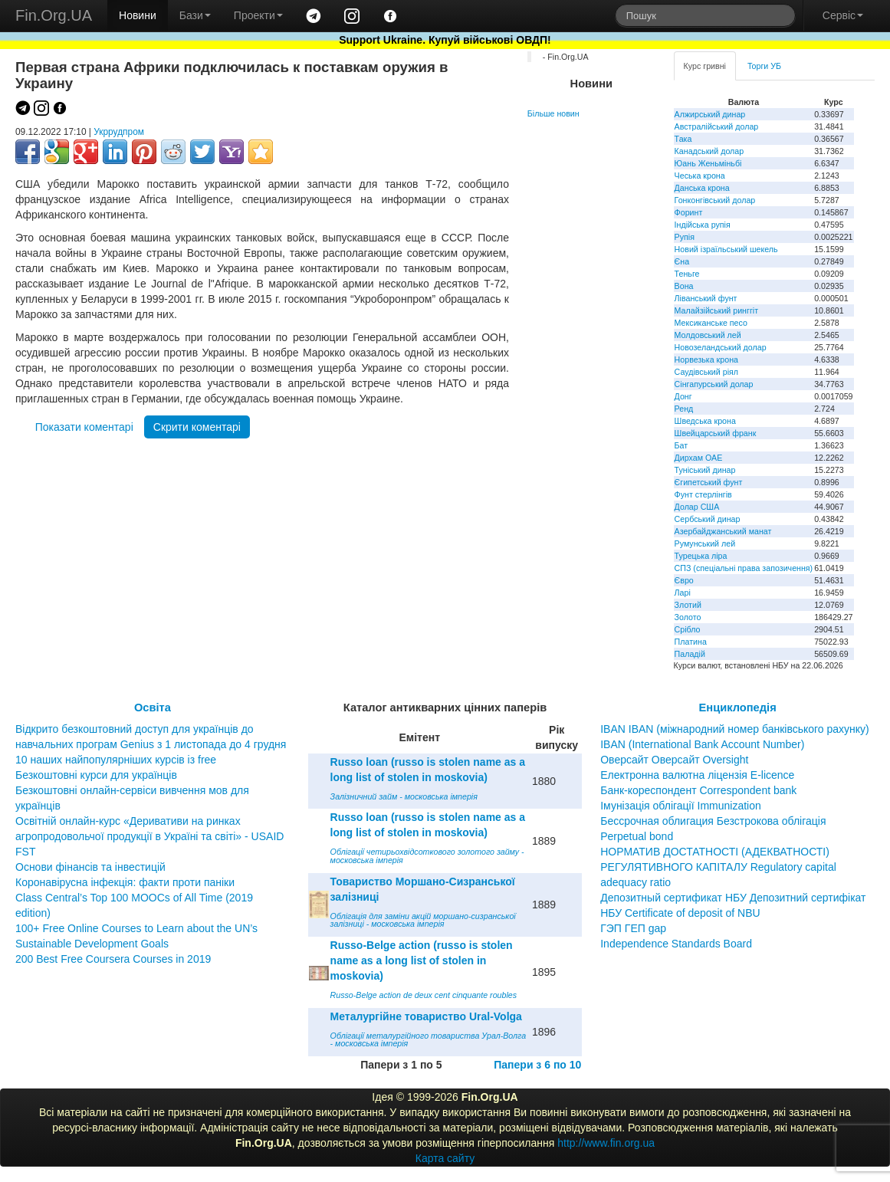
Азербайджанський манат (723, 531)
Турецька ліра (701, 555)
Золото (688, 617)
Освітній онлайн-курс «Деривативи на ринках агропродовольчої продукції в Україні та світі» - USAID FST (149, 836)
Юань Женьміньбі (708, 163)
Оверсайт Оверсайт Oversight (674, 760)
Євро (684, 580)
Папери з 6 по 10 (537, 1065)
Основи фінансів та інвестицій (90, 867)
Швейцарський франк (716, 433)
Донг (683, 396)
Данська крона (702, 187)
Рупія (685, 236)
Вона (684, 286)
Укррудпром (119, 131)
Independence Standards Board (676, 943)
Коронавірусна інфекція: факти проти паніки (125, 882)
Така (683, 138)
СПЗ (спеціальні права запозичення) (744, 568)
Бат (681, 445)
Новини (137, 15)
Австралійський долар (717, 126)
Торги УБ (764, 66)
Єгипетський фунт (709, 482)
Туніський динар (705, 469)
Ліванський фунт (706, 298)
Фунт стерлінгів (703, 494)
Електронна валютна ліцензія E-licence (697, 775)
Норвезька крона (706, 359)
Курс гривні (705, 66)
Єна (682, 261)
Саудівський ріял (706, 371)
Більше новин (553, 113)
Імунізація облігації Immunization (680, 805)
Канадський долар (709, 151)
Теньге (687, 273)
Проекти (258, 15)
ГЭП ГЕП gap (633, 928)
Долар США (697, 506)
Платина (691, 641)
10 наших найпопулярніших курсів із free (115, 760)
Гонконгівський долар (715, 200)
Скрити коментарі (197, 427)
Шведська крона (705, 420)
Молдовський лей (708, 335)
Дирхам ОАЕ (699, 457)
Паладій (690, 653)
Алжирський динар (710, 114)
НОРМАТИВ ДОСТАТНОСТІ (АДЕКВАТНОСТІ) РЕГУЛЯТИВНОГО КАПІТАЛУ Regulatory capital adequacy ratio (718, 866)
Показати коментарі (84, 427)
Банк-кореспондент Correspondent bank (698, 790)
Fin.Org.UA (53, 15)
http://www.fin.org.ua (606, 1143)
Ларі (683, 592)
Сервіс (843, 15)
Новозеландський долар (721, 347)
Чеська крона (700, 175)
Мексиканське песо (711, 322)
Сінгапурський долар (714, 384)
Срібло (688, 629)
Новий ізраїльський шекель (726, 249)
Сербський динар (708, 519)
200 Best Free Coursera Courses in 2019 (113, 959)
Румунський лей (705, 543)
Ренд (684, 408)
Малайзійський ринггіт (716, 310)
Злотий (688, 604)
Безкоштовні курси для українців (96, 775)
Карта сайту (445, 1158)
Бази (195, 15)
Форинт (689, 212)
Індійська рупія (703, 224)
